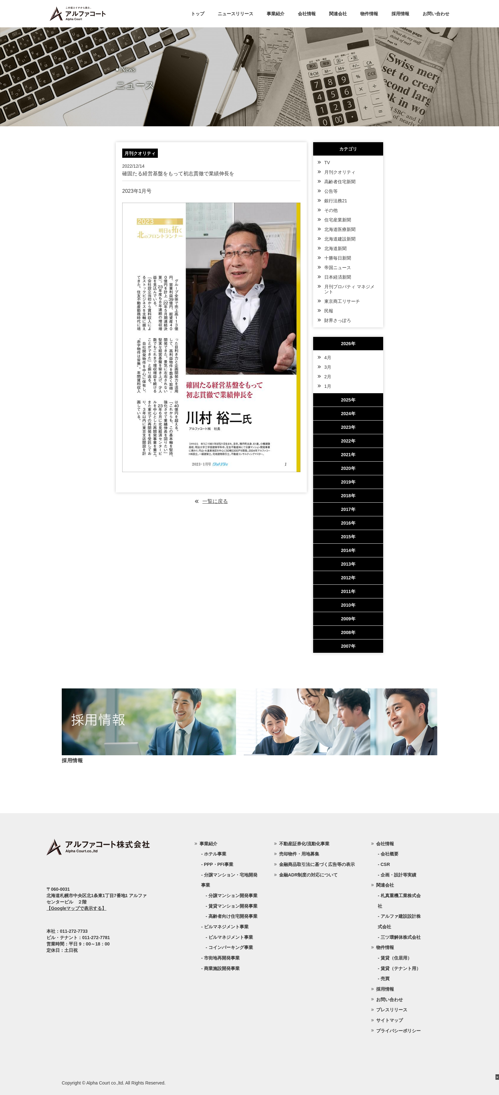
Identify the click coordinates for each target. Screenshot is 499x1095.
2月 (327, 376)
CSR (385, 864)
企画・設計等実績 (398, 874)
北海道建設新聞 (339, 238)
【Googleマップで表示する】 (76, 908)
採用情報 (400, 13)
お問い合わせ (436, 13)
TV (327, 162)
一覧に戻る (215, 501)
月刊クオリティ (339, 172)
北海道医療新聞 (339, 229)
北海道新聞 (335, 248)
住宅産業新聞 (337, 219)
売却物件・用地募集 (299, 853)
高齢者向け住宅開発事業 (232, 916)
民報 (328, 310)
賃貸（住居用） (396, 957)
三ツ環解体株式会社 (401, 937)
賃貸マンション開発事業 (232, 906)
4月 (327, 357)
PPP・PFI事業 (218, 864)
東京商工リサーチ (342, 301)
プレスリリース (391, 1009)
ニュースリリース (235, 13)
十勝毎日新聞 (337, 258)
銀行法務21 (335, 200)
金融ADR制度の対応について (308, 874)
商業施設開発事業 (222, 968)
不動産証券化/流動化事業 (304, 843)
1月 (327, 386)
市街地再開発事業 (222, 957)
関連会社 (338, 13)
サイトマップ (389, 1020)
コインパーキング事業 (230, 947)
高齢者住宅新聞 (339, 181)
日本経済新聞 (337, 277)
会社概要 (389, 853)
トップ (197, 13)
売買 (385, 978)
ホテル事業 (215, 853)
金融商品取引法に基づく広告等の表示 (317, 864)
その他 (331, 210)
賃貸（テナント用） (401, 968)
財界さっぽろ (337, 320)
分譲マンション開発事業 (232, 895)
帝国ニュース (337, 267)
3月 (327, 367)
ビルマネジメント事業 (230, 937)
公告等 (331, 191)
